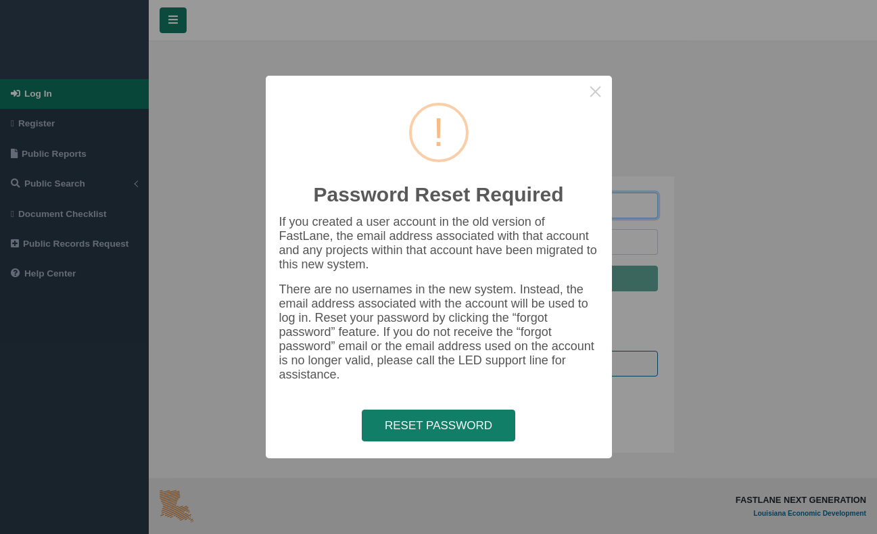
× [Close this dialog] (595, 91)
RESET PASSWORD (438, 425)
